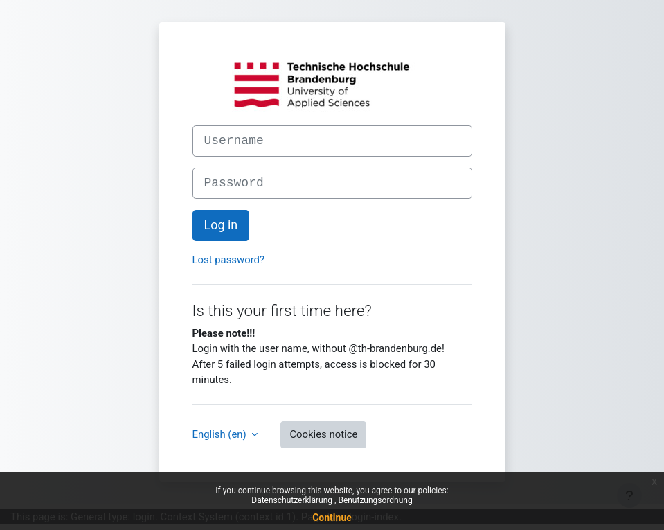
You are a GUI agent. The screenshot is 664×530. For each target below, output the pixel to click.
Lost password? (228, 260)
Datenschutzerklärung (292, 500)
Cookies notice (323, 434)
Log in (221, 225)
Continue (332, 517)
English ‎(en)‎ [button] (220, 434)
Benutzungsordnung (375, 500)
